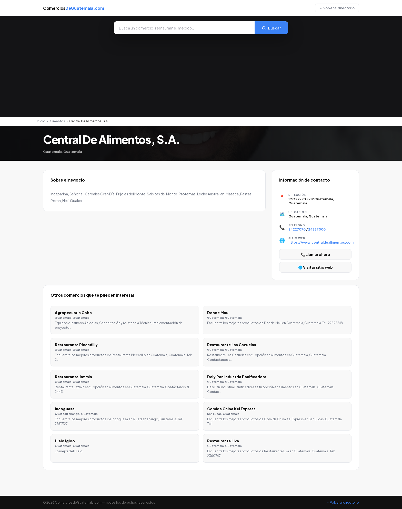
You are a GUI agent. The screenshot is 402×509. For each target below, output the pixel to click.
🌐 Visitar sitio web (315, 267)
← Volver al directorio (337, 8)
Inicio (41, 121)
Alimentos (57, 121)
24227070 (297, 229)
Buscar (271, 28)
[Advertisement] (201, 73)
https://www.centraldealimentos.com (321, 242)
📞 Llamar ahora (315, 254)
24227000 (317, 229)
